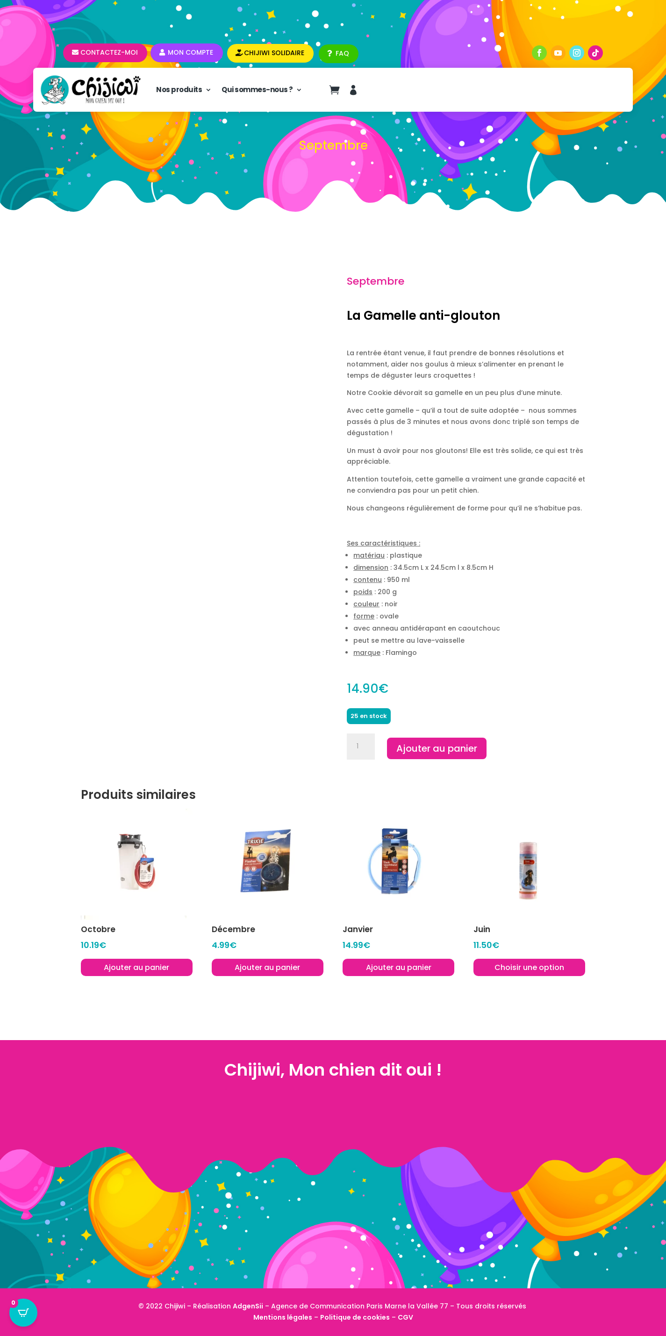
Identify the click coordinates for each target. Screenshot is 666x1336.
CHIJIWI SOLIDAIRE (274, 52)
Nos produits (179, 89)
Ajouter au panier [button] (136, 967)
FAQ (342, 53)
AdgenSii (248, 1306)
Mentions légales (282, 1317)
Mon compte (190, 52)
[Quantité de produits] (361, 746)
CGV (405, 1317)
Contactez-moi (109, 52)
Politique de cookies (355, 1317)
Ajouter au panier (436, 748)
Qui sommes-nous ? (257, 89)
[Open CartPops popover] (23, 1313)
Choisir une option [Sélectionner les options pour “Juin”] (529, 967)
